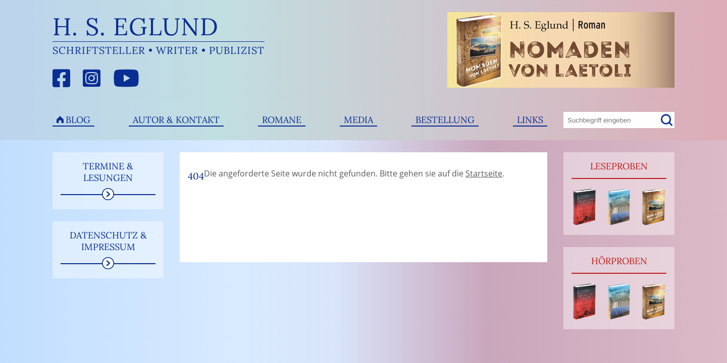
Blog (78, 120)
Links (530, 120)
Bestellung (445, 120)
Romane (281, 120)
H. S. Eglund (136, 26)
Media (358, 120)
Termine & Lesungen (108, 172)
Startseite (483, 173)
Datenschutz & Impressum (108, 241)
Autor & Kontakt (176, 120)
